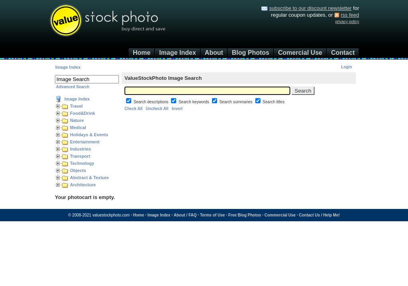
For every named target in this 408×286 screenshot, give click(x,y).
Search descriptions (152, 102)
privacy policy (347, 21)
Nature (77, 120)
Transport (80, 156)
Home (141, 52)
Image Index (177, 52)
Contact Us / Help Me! (319, 215)
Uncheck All (157, 108)
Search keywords (194, 102)
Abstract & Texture (89, 177)
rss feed (350, 15)
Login (346, 67)
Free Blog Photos (244, 215)
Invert (177, 108)
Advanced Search (72, 87)
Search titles (273, 102)
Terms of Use (212, 215)
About (214, 52)
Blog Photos (250, 52)
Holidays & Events (89, 134)
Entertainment (84, 141)
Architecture (83, 184)
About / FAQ (185, 215)
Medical (78, 127)
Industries (80, 149)
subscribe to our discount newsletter (310, 8)
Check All (133, 108)
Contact (343, 52)
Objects (78, 170)
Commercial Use (279, 215)
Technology (82, 163)
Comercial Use (300, 52)
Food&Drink (82, 113)
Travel (76, 106)
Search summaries (236, 102)
